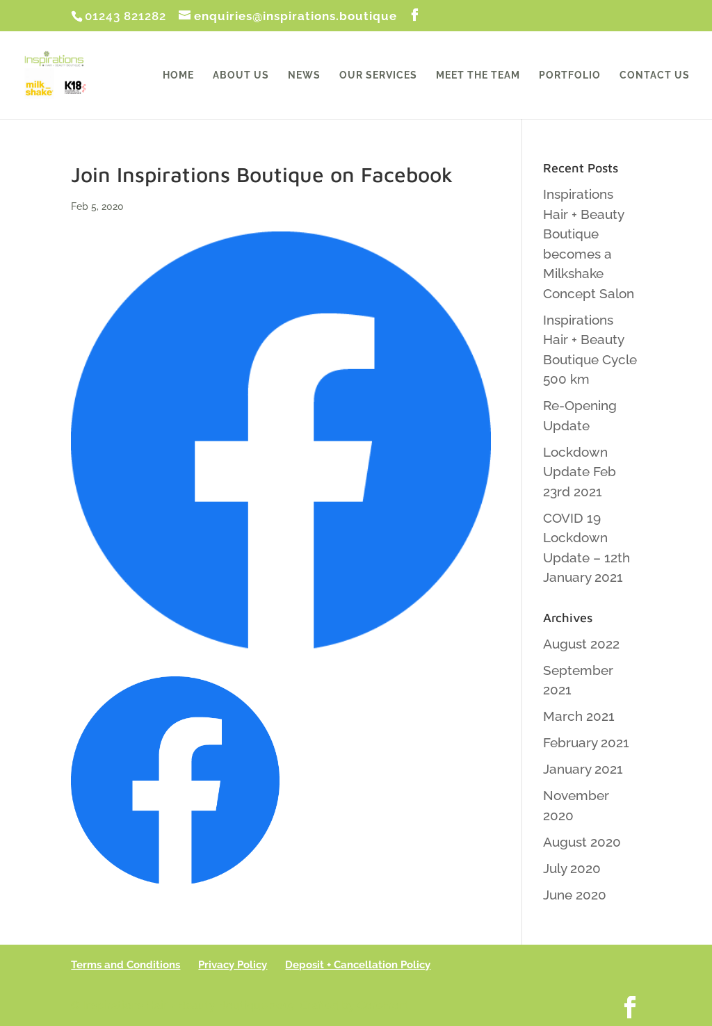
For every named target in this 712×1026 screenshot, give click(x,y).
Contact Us (655, 75)
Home (178, 75)
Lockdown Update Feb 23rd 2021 (579, 471)
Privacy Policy (232, 965)
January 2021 (583, 768)
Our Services (378, 75)
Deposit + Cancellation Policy (357, 965)
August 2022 (581, 643)
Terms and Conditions (125, 965)
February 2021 (586, 742)
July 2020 (572, 868)
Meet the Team (478, 75)
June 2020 (574, 894)
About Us (241, 75)
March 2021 (579, 716)
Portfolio (570, 75)
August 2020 (582, 841)
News (304, 75)
